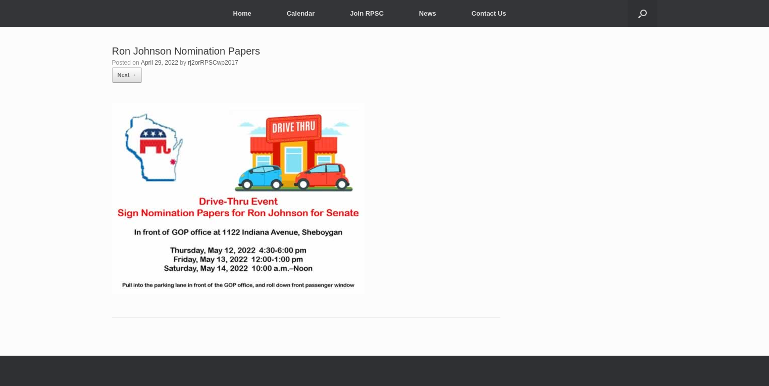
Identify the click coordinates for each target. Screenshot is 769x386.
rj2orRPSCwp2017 (213, 62)
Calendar (301, 13)
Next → (127, 75)
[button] (642, 13)
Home (242, 13)
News (427, 13)
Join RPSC (366, 13)
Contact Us (489, 13)
